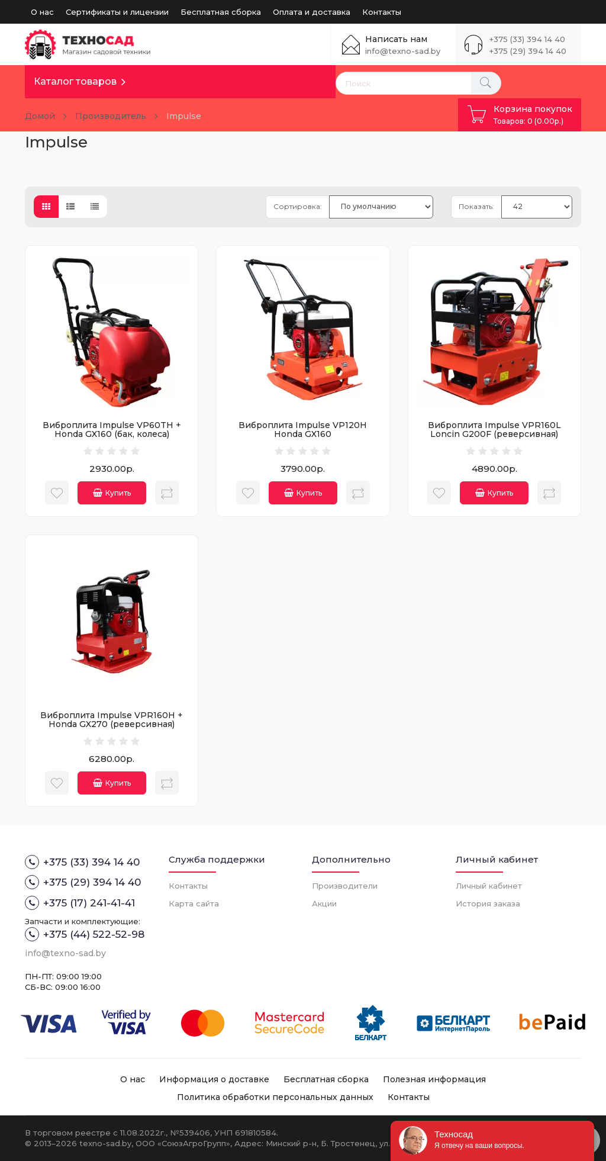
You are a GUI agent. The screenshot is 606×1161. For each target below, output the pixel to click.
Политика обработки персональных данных (275, 1097)
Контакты (381, 12)
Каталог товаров (75, 81)
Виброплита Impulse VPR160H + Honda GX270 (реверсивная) (111, 719)
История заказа (488, 903)
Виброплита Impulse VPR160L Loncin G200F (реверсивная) (494, 429)
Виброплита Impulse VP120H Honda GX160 (302, 429)
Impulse (183, 116)
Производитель (110, 116)
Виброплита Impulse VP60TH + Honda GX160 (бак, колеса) (112, 429)
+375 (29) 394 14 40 (527, 51)
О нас (42, 12)
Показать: (476, 206)
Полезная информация (434, 1079)
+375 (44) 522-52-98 (84, 934)
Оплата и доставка (311, 12)
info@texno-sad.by (402, 51)
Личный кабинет (489, 885)
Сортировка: (297, 206)
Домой (40, 116)
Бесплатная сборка (220, 12)
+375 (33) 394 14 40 (527, 39)
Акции (324, 903)
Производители (345, 885)
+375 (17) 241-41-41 (80, 903)
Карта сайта (194, 903)
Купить (112, 492)
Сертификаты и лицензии (117, 12)
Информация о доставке (214, 1079)
